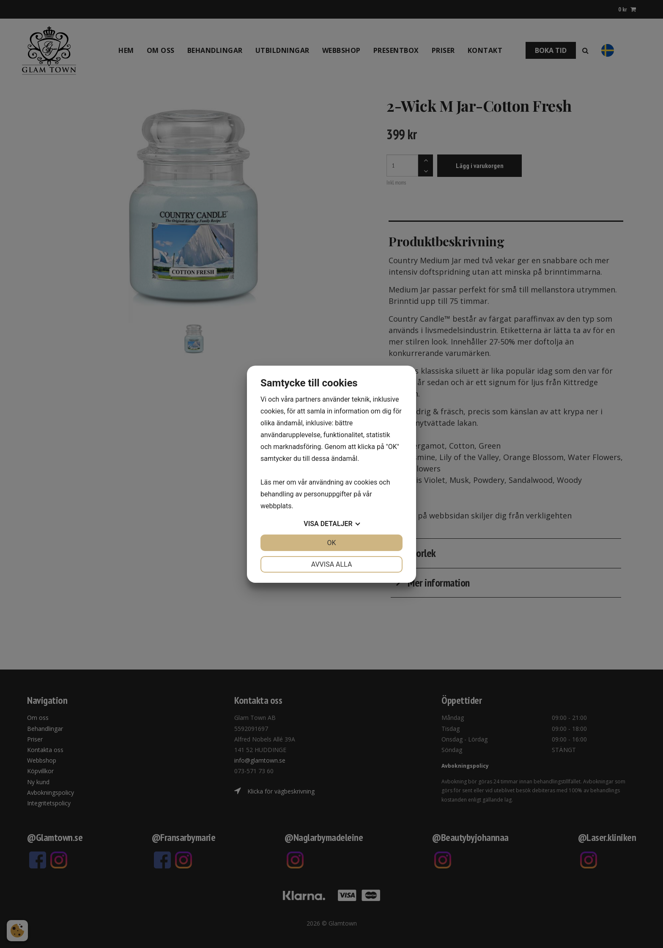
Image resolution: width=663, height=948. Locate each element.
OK (331, 543)
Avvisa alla (331, 564)
